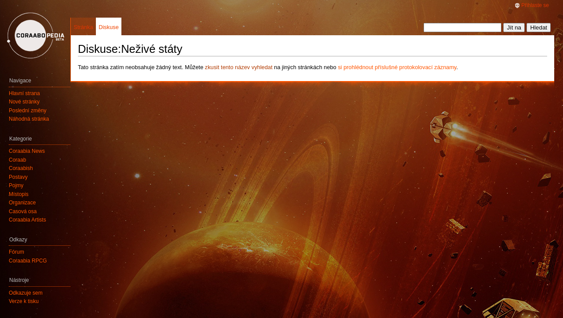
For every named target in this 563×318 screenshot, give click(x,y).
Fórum (16, 252)
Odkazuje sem (26, 293)
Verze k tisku (24, 301)
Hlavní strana (24, 93)
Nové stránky (24, 102)
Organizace (22, 203)
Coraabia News (27, 151)
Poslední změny (27, 110)
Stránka (83, 27)
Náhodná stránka (29, 119)
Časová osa (23, 211)
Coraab (17, 160)
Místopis (19, 194)
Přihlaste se (535, 5)
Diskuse (109, 27)
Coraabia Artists (27, 220)
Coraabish (21, 168)
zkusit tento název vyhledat (239, 67)
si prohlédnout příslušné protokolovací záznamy (397, 67)
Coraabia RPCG (28, 261)
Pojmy (16, 185)
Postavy (18, 177)
